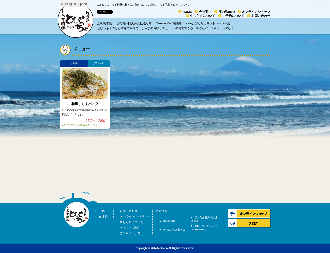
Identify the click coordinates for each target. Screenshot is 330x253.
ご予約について (233, 15)
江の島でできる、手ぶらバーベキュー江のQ (201, 28)
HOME (187, 11)
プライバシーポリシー (136, 216)
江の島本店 (104, 23)
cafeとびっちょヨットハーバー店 (208, 23)
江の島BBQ (226, 11)
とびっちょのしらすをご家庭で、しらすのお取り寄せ (132, 28)
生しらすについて (202, 15)
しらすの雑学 (131, 227)
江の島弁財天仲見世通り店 (134, 23)
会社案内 (205, 11)
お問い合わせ (260, 15)
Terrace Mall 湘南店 (169, 23)
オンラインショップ (256, 11)
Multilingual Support (74, 4)
